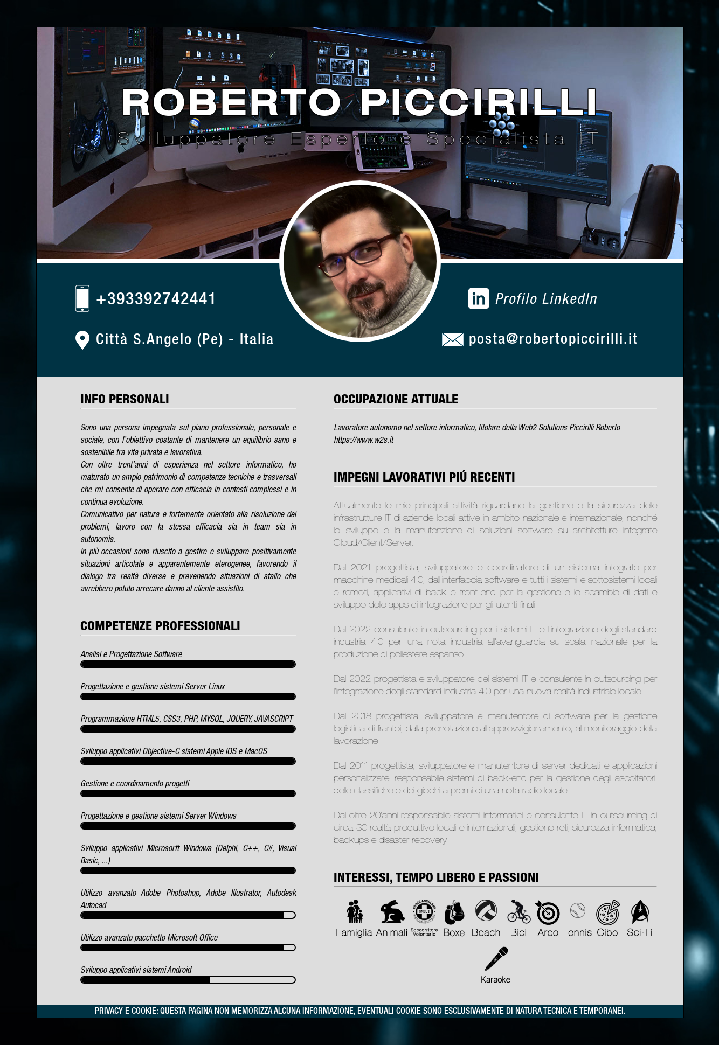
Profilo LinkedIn (546, 298)
